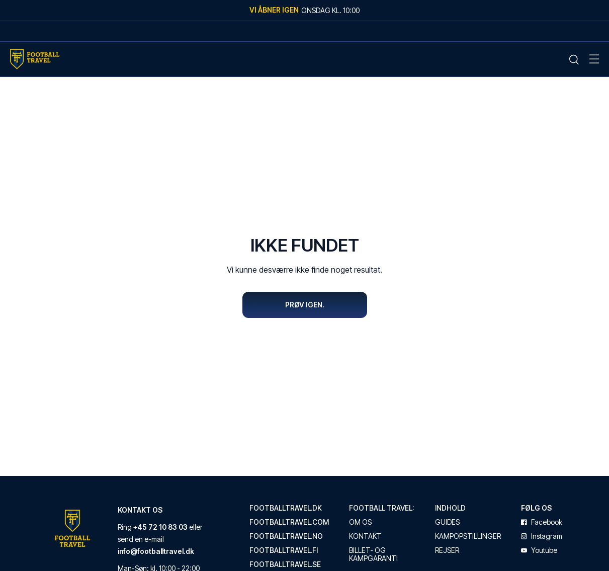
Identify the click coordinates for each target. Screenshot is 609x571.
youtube (539, 551)
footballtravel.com (289, 523)
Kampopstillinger (468, 537)
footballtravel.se (285, 565)
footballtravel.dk (285, 509)
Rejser (447, 551)
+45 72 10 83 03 (160, 527)
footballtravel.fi (283, 551)
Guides (447, 523)
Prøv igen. (304, 304)
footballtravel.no (286, 537)
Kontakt (365, 537)
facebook (541, 523)
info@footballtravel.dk (156, 551)
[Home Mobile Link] (34, 59)
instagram (541, 537)
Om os (360, 523)
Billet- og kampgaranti (373, 555)
